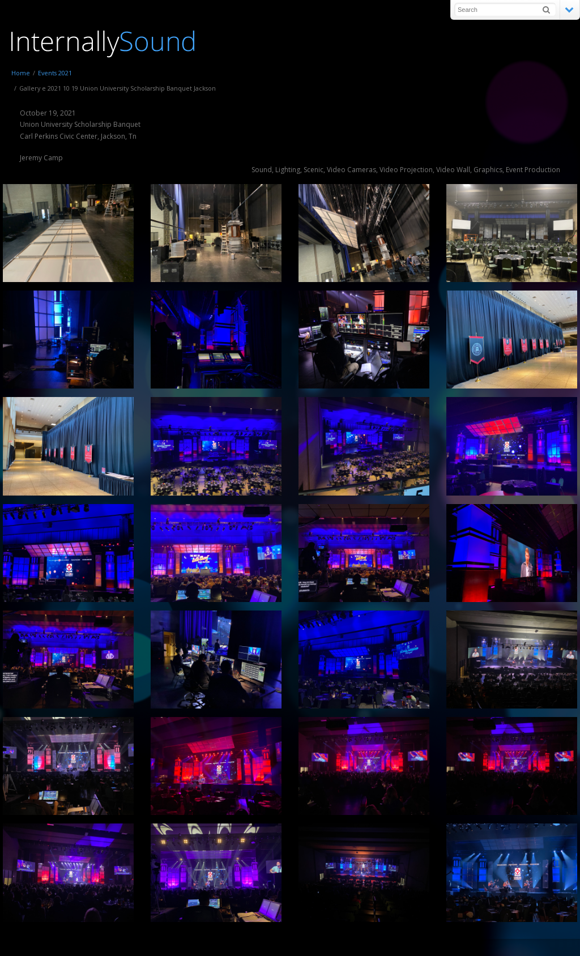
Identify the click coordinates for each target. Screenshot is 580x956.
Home (20, 73)
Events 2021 (55, 73)
